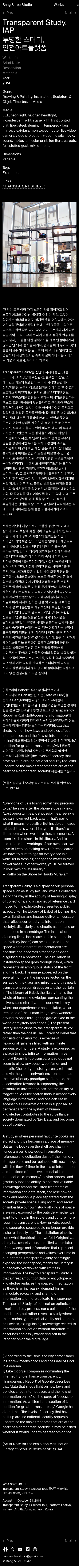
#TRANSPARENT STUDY (22, 186)
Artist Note (11, 63)
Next (68, 13)
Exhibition (11, 173)
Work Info (10, 58)
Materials (10, 73)
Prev (10, 13)
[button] (70, 244)
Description (12, 68)
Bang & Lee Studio (17, 5)
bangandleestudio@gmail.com (23, 1556)
